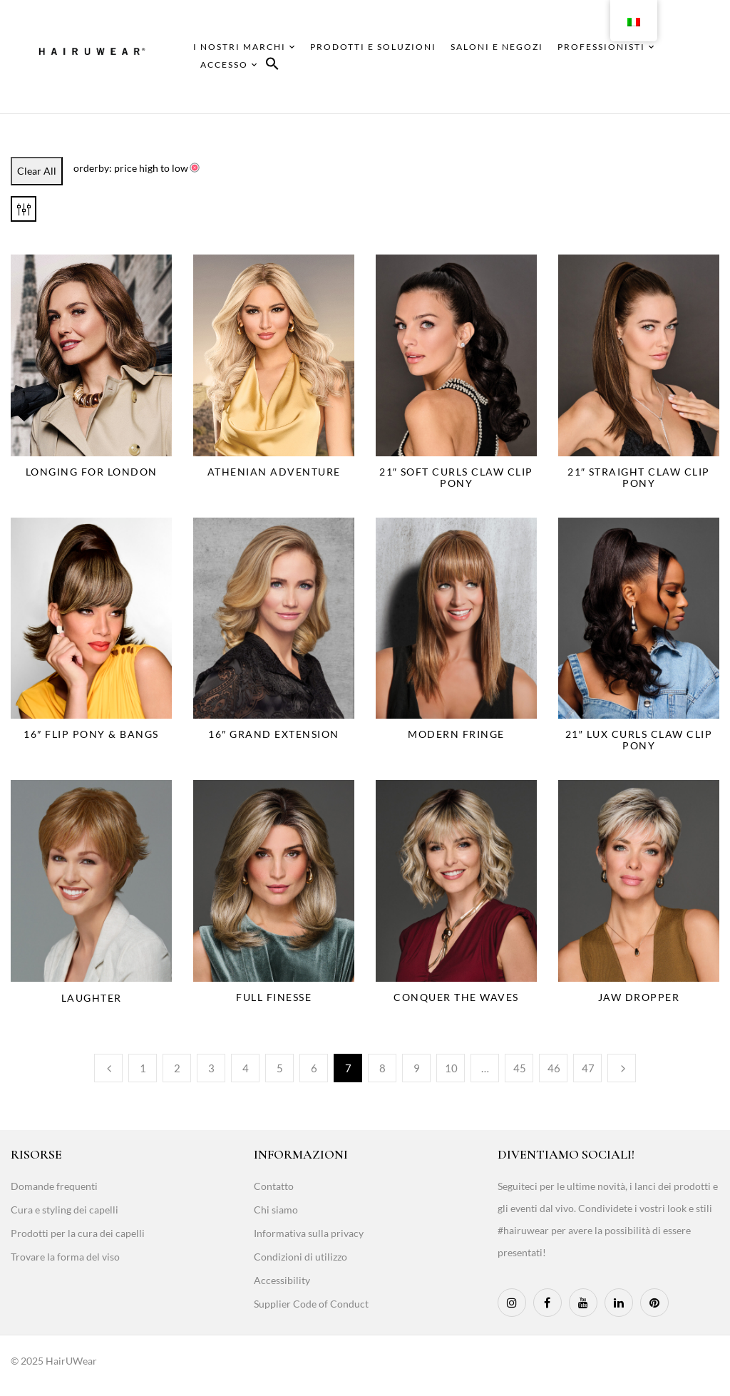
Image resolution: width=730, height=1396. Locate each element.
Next (621, 1068)
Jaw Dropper (639, 997)
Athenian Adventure (274, 472)
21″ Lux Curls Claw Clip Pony (638, 739)
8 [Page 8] (382, 1068)
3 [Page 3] (211, 1068)
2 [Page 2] (177, 1068)
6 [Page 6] (314, 1068)
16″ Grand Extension (273, 734)
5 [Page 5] (280, 1068)
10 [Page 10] (451, 1068)
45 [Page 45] (519, 1068)
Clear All (36, 171)
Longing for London (92, 472)
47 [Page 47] (588, 1068)
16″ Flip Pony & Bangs (91, 734)
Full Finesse (274, 997)
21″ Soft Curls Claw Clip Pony (456, 477)
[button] (272, 66)
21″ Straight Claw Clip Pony (638, 477)
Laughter (91, 998)
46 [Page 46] (554, 1068)
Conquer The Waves (456, 997)
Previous (108, 1068)
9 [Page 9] (416, 1068)
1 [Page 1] (143, 1068)
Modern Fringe (456, 734)
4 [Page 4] (245, 1068)
